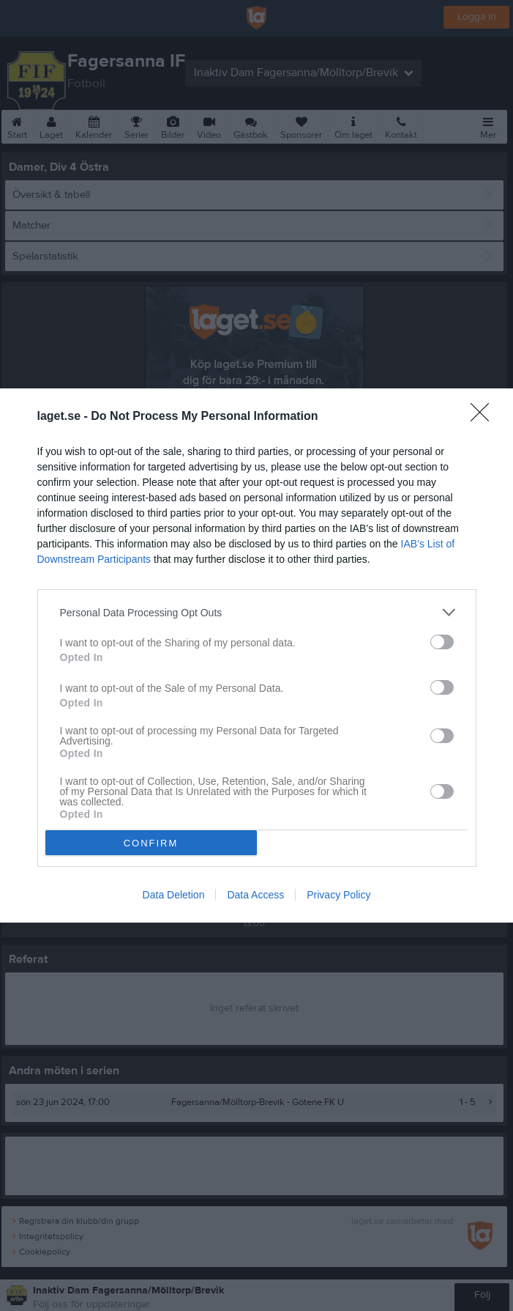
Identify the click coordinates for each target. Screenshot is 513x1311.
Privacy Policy (338, 895)
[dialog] (256, 655)
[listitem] (257, 612)
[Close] (484, 417)
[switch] (442, 642)
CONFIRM (151, 843)
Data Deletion (174, 895)
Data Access (255, 895)
